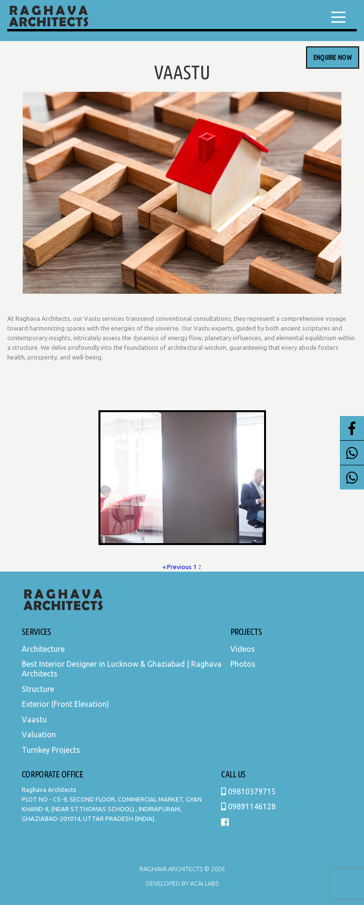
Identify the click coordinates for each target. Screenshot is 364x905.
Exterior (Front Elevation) (65, 704)
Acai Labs (204, 883)
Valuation (39, 734)
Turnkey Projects (51, 750)
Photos (242, 664)
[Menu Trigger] (338, 17)
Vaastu (34, 719)
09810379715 (248, 791)
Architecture (43, 649)
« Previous (177, 566)
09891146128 (248, 806)
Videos (242, 649)
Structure (38, 689)
